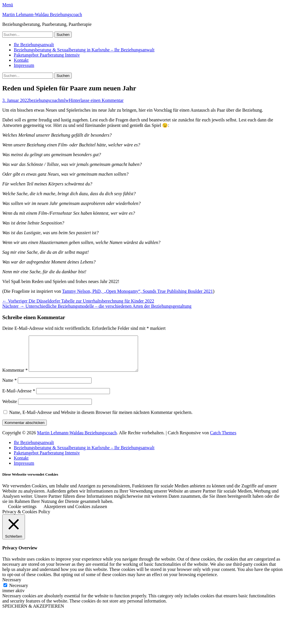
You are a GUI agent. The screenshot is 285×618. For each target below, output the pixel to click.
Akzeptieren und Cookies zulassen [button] (75, 513)
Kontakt (21, 60)
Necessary (18, 592)
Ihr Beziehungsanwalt (34, 44)
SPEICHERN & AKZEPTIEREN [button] (33, 613)
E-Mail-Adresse (18, 397)
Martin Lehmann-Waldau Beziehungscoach (42, 14)
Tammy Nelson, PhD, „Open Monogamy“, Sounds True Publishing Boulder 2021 (137, 291)
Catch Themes (223, 439)
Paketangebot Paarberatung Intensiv (47, 55)
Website (9, 408)
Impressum (24, 65)
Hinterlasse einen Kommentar (96, 100)
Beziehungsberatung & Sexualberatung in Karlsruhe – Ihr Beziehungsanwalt (84, 49)
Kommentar (15, 377)
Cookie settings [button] (22, 513)
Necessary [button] (11, 586)
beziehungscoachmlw (49, 100)
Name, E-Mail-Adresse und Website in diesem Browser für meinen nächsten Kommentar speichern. (101, 419)
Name (9, 387)
